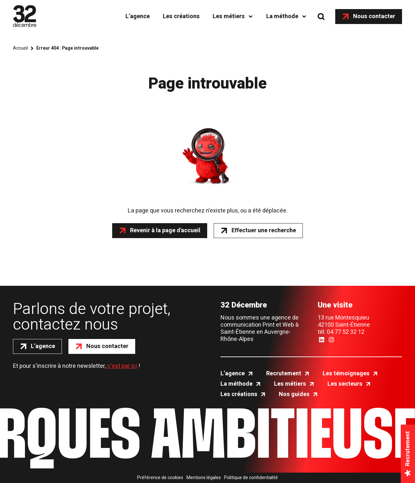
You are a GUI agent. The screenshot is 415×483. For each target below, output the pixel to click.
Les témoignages (346, 374)
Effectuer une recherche (263, 230)
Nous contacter (374, 16)
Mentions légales (203, 478)
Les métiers (229, 16)
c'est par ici (122, 366)
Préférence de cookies (160, 478)
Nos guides (294, 394)
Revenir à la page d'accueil (165, 230)
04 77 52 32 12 (345, 332)
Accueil (20, 48)
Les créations (181, 16)
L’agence (137, 16)
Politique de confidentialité (251, 478)
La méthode (282, 16)
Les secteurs (344, 384)
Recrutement (283, 374)
